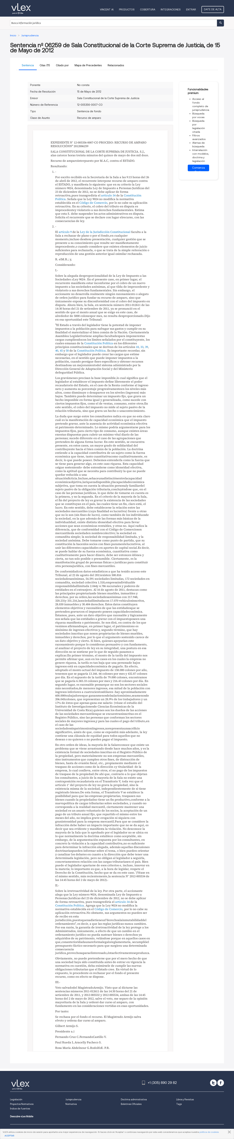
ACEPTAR (9, 1135)
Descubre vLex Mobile (21, 1116)
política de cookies (209, 1132)
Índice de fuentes (20, 1108)
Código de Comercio (93, 203)
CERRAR (228, 1132)
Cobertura (147, 9)
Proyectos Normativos (21, 1104)
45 (61, 350)
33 (141, 347)
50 (67, 350)
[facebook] (220, 1082)
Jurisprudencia (73, 1099)
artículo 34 (108, 195)
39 (146, 347)
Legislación (16, 1099)
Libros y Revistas (185, 1099)
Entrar (191, 9)
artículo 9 (65, 232)
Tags (179, 1104)
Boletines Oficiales (131, 1104)
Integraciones (171, 9)
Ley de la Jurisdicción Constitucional (105, 232)
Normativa (71, 1104)
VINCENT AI (107, 9)
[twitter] (213, 1082)
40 (56, 350)
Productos (127, 9)
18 (137, 347)
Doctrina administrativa (134, 1099)
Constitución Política (98, 343)
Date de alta (212, 9)
